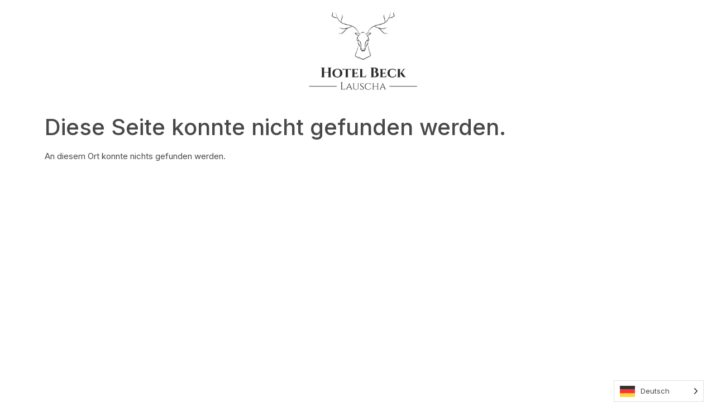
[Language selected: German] (659, 391)
